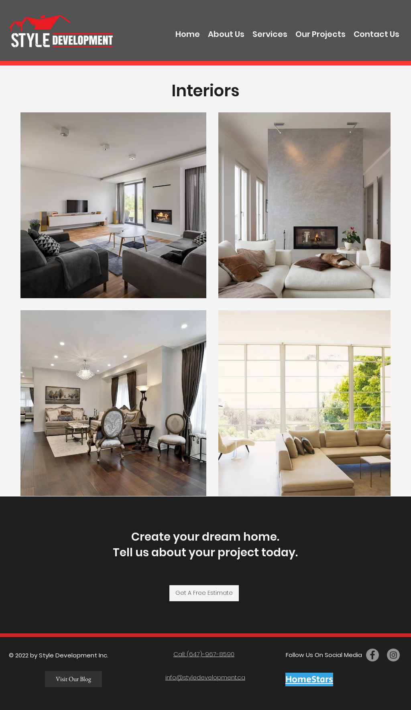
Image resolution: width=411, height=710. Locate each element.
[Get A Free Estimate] (204, 593)
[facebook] (372, 655)
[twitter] (393, 655)
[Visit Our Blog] (73, 679)
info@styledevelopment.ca (205, 677)
